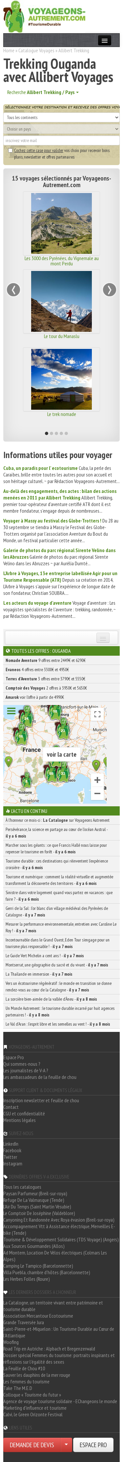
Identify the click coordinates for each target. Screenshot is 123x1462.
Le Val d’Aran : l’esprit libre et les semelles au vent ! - (58, 1024)
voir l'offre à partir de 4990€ (35, 697)
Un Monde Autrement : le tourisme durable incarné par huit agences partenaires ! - (60, 1011)
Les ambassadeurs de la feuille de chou (39, 1077)
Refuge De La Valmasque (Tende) (33, 1200)
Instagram (12, 1163)
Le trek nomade (61, 414)
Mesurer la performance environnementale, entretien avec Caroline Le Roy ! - (61, 927)
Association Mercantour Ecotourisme (38, 1315)
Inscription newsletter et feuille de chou (41, 1100)
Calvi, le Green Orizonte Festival (33, 1414)
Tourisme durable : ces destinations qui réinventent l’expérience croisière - (57, 864)
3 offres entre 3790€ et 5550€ (45, 679)
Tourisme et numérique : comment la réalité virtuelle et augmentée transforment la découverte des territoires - (59, 880)
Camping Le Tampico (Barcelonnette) (38, 1265)
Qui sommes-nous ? (21, 1063)
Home (8, 50)
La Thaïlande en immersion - (39, 974)
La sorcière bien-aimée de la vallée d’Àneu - (51, 999)
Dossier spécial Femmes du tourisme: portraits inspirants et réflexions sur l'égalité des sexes (59, 1358)
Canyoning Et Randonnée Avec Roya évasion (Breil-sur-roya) (58, 1219)
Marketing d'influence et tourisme (35, 1407)
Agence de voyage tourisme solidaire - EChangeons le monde (60, 1401)
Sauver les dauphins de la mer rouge (36, 1375)
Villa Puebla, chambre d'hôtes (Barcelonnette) (46, 1272)
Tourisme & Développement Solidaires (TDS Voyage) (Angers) (61, 1239)
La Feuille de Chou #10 (24, 1368)
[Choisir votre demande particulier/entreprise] (66, 1445)
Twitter (10, 1157)
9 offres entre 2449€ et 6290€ (46, 660)
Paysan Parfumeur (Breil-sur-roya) (35, 1193)
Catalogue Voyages (36, 50)
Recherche (43, 92)
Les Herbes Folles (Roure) (26, 1279)
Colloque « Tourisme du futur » (32, 1394)
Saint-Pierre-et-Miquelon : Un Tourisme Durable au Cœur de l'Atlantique (58, 1332)
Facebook (12, 1150)
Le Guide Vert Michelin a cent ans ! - (45, 956)
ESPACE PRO (93, 1445)
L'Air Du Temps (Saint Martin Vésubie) (37, 1206)
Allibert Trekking (73, 50)
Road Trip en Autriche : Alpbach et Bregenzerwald (49, 1348)
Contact (11, 1107)
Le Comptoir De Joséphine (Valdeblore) (39, 1213)
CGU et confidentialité (24, 1113)
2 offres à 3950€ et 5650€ (46, 688)
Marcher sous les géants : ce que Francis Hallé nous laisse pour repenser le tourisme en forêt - (56, 848)
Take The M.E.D (17, 1388)
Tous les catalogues (22, 1186)
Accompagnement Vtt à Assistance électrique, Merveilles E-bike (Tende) (59, 1229)
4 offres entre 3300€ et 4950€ (37, 669)
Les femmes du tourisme (26, 1381)
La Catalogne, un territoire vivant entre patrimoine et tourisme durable (53, 1305)
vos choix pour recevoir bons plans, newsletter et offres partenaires (59, 153)
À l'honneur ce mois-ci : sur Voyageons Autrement (58, 820)
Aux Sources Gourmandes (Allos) (34, 1246)
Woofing (11, 1342)
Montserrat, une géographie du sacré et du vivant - (57, 965)
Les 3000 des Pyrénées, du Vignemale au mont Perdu (62, 261)
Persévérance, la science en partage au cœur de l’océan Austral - (57, 832)
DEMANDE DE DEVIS (32, 1445)
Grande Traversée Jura (23, 1322)
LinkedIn (10, 1143)
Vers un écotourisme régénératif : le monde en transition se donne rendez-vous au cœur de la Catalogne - (59, 986)
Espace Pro (13, 1057)
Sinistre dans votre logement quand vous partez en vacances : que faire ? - (59, 895)
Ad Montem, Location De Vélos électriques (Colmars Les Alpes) (55, 1255)
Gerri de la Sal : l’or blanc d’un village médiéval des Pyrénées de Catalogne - (57, 911)
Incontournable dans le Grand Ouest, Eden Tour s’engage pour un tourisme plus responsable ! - (58, 943)
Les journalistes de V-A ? (25, 1070)
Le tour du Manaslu (61, 336)
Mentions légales (19, 1120)
